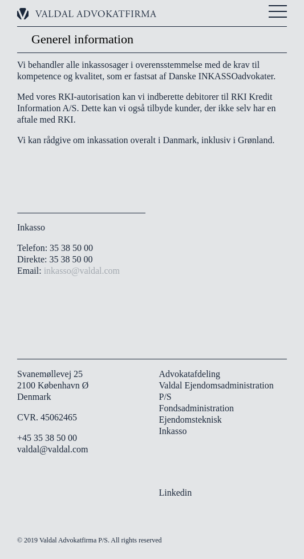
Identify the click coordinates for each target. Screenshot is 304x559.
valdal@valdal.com (52, 449)
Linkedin (175, 492)
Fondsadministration (196, 408)
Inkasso (173, 431)
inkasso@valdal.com (82, 271)
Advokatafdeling (190, 374)
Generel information (82, 39)
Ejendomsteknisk (190, 419)
